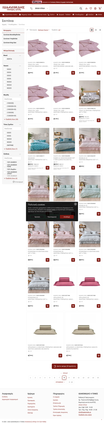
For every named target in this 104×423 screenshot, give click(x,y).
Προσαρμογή (52, 217)
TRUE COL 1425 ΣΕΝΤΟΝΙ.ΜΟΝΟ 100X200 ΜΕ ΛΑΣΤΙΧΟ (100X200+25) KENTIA (63, 65)
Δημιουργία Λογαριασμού (10, 399)
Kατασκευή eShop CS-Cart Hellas (35, 421)
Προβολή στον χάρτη (85, 414)
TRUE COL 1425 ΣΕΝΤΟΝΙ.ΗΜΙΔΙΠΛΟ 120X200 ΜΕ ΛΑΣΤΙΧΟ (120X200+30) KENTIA (38, 65)
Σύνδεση (5, 396)
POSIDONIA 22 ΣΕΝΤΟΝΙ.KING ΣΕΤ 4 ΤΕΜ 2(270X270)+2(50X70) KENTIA (89, 252)
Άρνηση (37, 217)
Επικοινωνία (57, 403)
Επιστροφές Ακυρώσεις (60, 412)
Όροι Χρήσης (57, 415)
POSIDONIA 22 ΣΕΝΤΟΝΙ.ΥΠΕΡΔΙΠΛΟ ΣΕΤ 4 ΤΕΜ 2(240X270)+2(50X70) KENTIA (37, 298)
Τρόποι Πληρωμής (59, 406)
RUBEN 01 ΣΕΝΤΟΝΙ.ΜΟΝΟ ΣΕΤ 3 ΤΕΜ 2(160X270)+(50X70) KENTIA (64, 159)
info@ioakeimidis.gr (85, 412)
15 (98, 377)
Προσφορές (31, 400)
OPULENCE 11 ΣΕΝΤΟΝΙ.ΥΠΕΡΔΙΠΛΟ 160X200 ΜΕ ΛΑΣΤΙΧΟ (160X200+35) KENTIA (45, 348)
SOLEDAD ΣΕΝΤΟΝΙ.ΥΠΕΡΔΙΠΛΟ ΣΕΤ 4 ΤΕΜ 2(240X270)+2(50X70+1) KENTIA (37, 159)
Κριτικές (30, 397)
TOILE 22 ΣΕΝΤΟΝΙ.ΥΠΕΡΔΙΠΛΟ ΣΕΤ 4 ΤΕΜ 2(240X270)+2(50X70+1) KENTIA (89, 111)
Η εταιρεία (56, 397)
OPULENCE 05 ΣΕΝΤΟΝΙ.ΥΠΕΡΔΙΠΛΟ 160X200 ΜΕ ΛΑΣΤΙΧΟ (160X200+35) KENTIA (63, 298)
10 (74, 377)
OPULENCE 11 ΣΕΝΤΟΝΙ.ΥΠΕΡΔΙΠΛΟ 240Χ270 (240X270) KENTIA (81, 348)
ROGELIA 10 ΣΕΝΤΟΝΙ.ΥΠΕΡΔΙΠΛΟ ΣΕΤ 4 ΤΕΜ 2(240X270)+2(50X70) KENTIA (88, 206)
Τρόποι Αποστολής (59, 409)
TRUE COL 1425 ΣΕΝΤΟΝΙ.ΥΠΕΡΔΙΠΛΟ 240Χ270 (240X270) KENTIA (63, 111)
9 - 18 (71, 382)
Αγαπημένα (31, 406)
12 (83, 377)
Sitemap (30, 413)
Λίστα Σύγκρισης (33, 409)
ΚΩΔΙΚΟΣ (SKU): (32, 62)
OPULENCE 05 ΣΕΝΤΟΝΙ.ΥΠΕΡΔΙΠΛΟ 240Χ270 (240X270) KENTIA (89, 298)
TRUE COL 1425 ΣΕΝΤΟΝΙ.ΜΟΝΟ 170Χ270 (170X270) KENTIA (87, 65)
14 (93, 377)
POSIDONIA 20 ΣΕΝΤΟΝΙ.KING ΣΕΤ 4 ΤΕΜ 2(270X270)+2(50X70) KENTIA (38, 252)
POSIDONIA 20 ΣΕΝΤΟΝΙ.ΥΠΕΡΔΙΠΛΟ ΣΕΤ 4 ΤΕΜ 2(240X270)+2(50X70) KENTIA (62, 252)
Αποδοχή (67, 217)
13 (88, 377)
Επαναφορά (19, 182)
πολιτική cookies (51, 209)
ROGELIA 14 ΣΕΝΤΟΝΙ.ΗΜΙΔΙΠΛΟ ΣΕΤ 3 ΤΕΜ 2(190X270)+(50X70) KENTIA (89, 159)
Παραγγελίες (31, 403)
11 (79, 377)
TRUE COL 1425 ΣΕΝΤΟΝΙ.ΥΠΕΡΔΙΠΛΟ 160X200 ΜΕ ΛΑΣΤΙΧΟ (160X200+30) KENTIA (38, 111)
